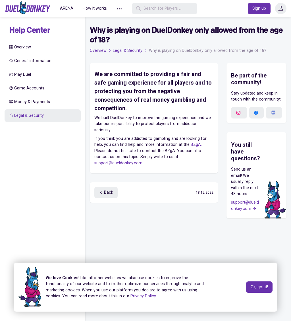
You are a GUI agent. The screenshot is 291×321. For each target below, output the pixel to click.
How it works (94, 8)
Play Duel (20, 74)
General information (30, 60)
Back (106, 192)
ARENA (66, 8)
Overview (20, 47)
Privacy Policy (143, 296)
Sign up (259, 8)
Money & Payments (29, 101)
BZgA (196, 144)
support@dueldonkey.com (118, 163)
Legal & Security (26, 115)
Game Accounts (26, 88)
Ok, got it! (259, 287)
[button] (118, 8)
